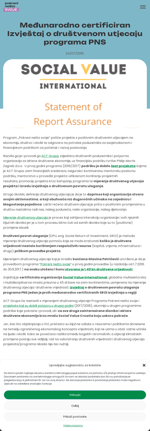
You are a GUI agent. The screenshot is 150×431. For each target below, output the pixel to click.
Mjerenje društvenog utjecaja (25, 217)
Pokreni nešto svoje (55, 264)
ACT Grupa (50, 156)
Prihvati (75, 395)
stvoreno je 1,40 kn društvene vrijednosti (98, 269)
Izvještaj (77, 287)
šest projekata (123, 166)
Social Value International (85, 277)
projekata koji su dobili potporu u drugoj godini (38, 305)
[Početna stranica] (11, 7)
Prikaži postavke (75, 416)
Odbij (75, 406)
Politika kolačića (73, 425)
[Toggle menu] (143, 7)
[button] (144, 365)
